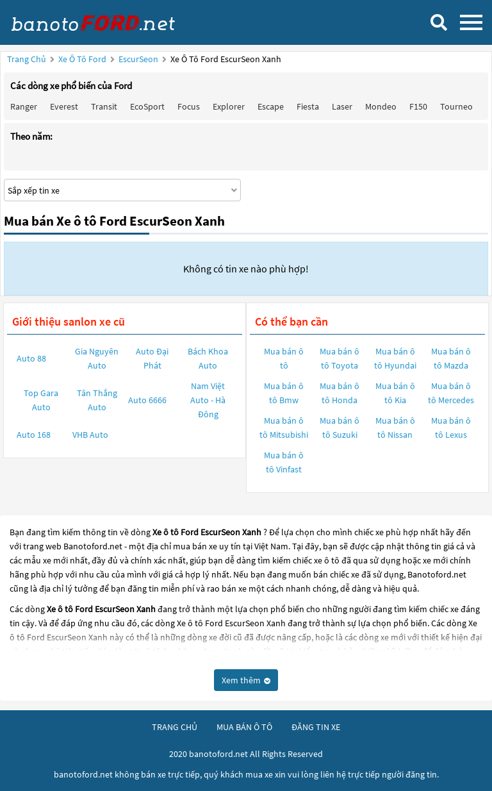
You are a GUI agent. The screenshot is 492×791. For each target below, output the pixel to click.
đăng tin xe (315, 727)
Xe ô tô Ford (82, 59)
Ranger (23, 106)
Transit (104, 106)
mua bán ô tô (244, 727)
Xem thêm (246, 680)
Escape (271, 106)
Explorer (229, 106)
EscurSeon (139, 59)
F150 (418, 106)
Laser (342, 106)
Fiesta (308, 106)
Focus (188, 106)
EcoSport (147, 106)
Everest (64, 106)
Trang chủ (26, 59)
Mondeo (381, 106)
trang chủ (174, 727)
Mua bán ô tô (284, 358)
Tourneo (456, 106)
